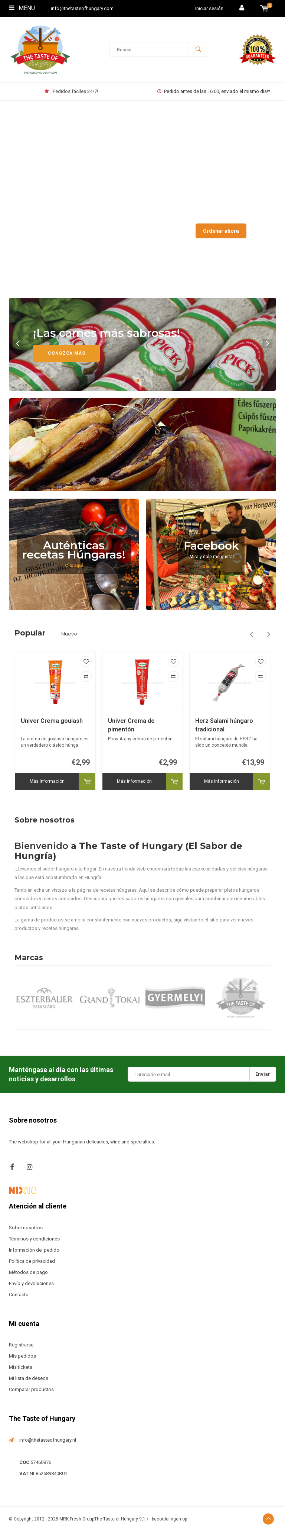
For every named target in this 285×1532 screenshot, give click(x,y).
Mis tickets (20, 1367)
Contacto (19, 1294)
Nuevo (69, 634)
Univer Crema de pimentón (131, 725)
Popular (29, 632)
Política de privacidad (32, 1261)
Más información (47, 781)
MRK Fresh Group (76, 1519)
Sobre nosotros (26, 1227)
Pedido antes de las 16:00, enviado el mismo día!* (213, 91)
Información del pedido (34, 1250)
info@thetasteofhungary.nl (47, 1440)
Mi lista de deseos (28, 1378)
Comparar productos (31, 1389)
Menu (22, 8)
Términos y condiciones (34, 1239)
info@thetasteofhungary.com (82, 8)
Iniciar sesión (209, 8)
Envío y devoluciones (31, 1283)
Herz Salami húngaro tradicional (224, 725)
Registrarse (21, 1345)
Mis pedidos (22, 1356)
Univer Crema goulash (52, 720)
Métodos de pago (28, 1272)
